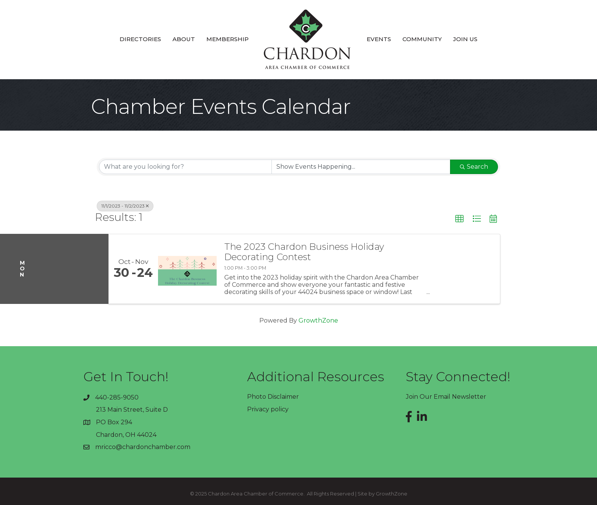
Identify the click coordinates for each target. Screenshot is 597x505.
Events (379, 39)
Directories (140, 39)
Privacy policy (268, 409)
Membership (227, 39)
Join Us (465, 39)
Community (422, 39)
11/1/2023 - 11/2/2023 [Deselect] (125, 206)
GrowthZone (318, 320)
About (183, 39)
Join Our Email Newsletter (446, 396)
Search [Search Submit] (474, 166)
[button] (459, 219)
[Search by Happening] (360, 167)
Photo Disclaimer (273, 396)
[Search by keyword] (185, 167)
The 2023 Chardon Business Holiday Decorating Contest (304, 252)
